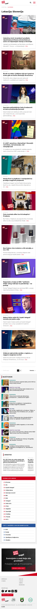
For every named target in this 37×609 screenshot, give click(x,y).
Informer (7, 482)
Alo (6, 485)
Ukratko (8, 455)
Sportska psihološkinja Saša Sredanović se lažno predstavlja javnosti (17, 108)
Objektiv (8, 508)
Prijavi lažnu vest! (7, 594)
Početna (4, 7)
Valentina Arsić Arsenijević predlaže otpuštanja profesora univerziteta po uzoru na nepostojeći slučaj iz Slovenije (17, 39)
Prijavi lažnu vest (19, 568)
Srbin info (8, 503)
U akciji (21, 581)
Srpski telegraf (10, 487)
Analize (21, 579)
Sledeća (32, 370)
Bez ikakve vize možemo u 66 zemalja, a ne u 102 (18, 249)
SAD (6, 529)
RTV (7, 519)
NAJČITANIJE (7, 377)
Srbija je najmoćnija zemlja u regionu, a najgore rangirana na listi (17, 354)
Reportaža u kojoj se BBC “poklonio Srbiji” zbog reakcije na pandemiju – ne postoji (17, 283)
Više (26, 46)
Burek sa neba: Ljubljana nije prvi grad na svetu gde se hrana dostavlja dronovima (18, 74)
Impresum (4, 579)
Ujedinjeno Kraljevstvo (12, 537)
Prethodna (6, 370)
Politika (8, 514)
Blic (7, 495)
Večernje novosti (10, 493)
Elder (3, 606)
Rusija (7, 532)
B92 (7, 498)
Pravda (8, 516)
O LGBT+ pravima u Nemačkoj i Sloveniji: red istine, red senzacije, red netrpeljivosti (18, 144)
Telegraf (8, 501)
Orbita (21, 582)
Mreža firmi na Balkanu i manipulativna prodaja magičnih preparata (17, 179)
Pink (7, 506)
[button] (34, 2)
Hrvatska (8, 534)
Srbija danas (9, 490)
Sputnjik (8, 511)
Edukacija (22, 584)
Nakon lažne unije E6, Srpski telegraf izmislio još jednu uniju (16, 318)
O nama (4, 581)
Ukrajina (8, 540)
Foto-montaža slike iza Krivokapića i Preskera (16, 215)
